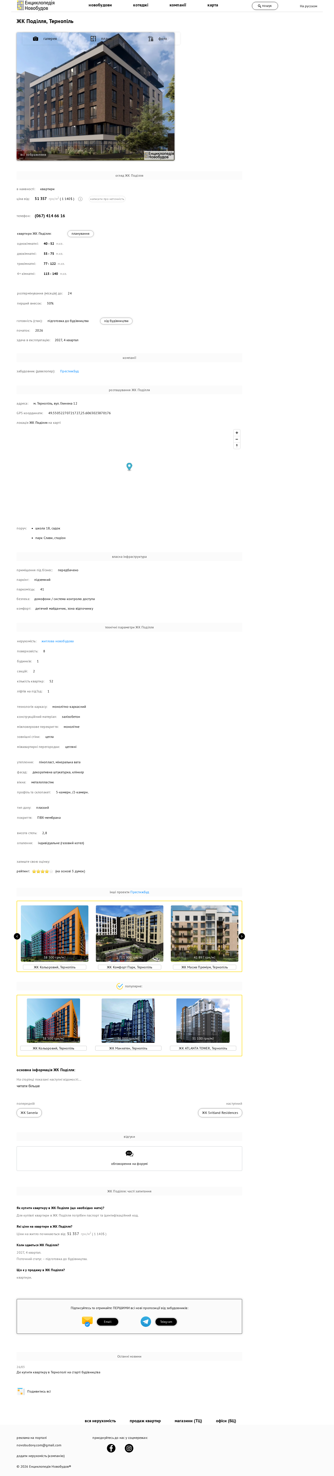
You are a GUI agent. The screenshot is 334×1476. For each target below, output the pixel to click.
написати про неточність (107, 199)
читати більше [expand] (28, 1086)
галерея (213, 38)
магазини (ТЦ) (188, 1421)
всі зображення (33, 154)
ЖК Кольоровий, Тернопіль (54, 967)
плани (212, 57)
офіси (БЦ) (226, 1421)
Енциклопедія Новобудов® (50, 1466)
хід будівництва (116, 321)
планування (81, 233)
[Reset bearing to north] (237, 445)
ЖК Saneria (29, 1112)
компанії (178, 5)
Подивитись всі (34, 1391)
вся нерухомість (100, 1421)
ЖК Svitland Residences (220, 1112)
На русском (308, 6)
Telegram (166, 1322)
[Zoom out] (237, 439)
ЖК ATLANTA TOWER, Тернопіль (203, 1048)
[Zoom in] (237, 433)
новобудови (100, 5)
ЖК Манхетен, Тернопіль (128, 1048)
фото (211, 76)
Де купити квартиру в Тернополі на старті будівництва (58, 1372)
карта (212, 5)
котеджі (140, 5)
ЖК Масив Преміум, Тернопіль (204, 967)
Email (107, 1322)
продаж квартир (145, 1421)
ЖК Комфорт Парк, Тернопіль (129, 967)
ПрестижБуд (69, 371)
